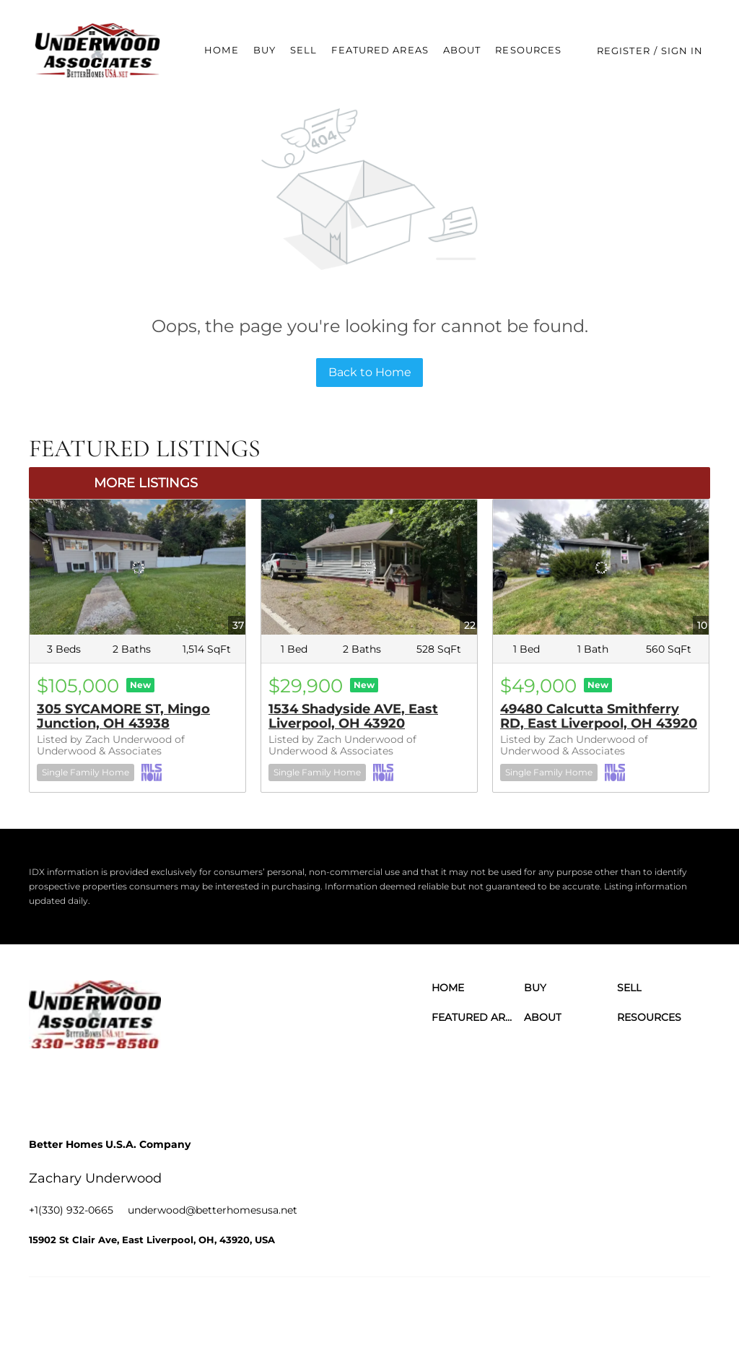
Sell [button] (307, 50)
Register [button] (627, 50)
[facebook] (43, 1084)
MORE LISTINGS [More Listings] (146, 483)
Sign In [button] (686, 50)
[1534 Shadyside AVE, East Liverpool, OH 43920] (369, 567)
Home (225, 50)
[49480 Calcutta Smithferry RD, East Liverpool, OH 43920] (601, 567)
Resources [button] (532, 50)
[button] (101, 50)
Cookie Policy (442, 1312)
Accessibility (290, 1327)
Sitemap (670, 1312)
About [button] (465, 50)
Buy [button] (267, 50)
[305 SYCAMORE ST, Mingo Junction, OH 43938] (137, 567)
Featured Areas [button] (383, 50)
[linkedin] (83, 1084)
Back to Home (369, 372)
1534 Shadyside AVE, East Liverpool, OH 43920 (353, 716)
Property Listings (608, 1312)
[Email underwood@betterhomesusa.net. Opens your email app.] (212, 1210)
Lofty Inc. (104, 1312)
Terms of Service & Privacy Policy (334, 1312)
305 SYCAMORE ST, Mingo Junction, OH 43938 (123, 716)
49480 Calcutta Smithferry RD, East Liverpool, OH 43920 (598, 716)
